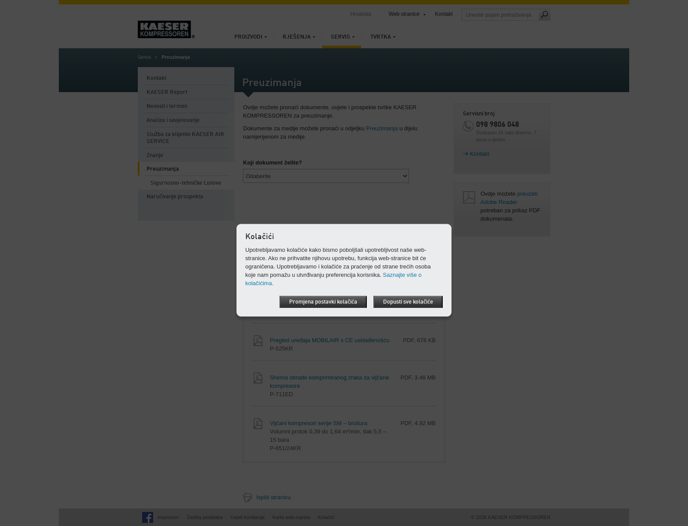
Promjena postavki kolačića (323, 301)
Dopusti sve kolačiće (408, 301)
